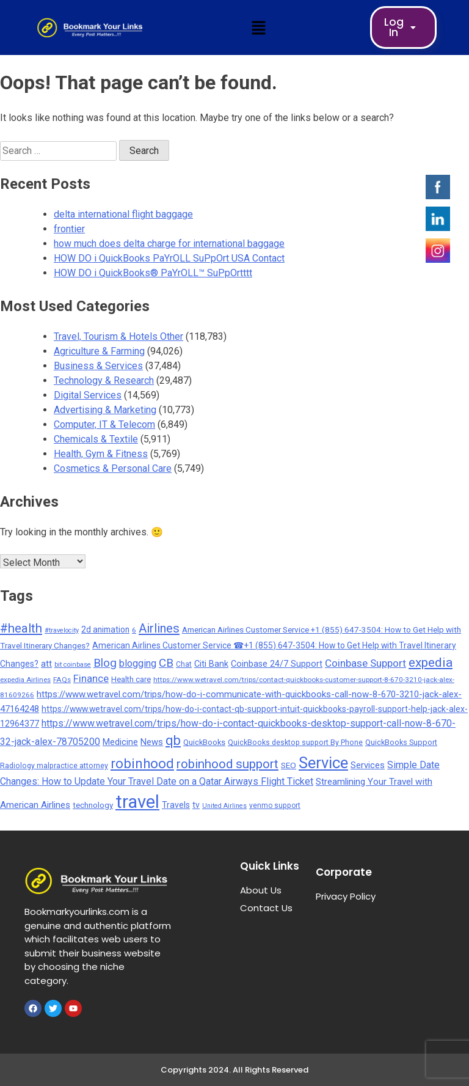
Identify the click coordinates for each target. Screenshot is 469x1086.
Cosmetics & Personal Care (113, 468)
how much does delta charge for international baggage (169, 243)
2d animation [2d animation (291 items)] (105, 629)
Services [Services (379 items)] (368, 765)
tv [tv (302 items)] (196, 805)
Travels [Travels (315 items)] (176, 805)
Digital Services (88, 395)
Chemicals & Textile (96, 439)
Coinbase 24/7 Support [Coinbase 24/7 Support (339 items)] (276, 664)
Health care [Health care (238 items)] (131, 679)
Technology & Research (104, 380)
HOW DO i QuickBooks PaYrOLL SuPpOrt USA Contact (169, 258)
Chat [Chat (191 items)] (184, 664)
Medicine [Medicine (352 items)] (120, 741)
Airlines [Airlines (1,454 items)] (159, 628)
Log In (403, 27)
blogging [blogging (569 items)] (137, 663)
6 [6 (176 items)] (134, 630)
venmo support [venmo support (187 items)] (274, 805)
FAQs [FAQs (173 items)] (62, 679)
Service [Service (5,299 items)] (323, 763)
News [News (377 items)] (151, 741)
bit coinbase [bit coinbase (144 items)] (72, 665)
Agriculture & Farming (99, 351)
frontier (69, 229)
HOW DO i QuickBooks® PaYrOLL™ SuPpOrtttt (153, 273)
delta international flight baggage (123, 214)
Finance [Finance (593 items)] (91, 678)
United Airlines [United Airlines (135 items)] (224, 806)
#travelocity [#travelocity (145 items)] (62, 630)
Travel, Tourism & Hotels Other (118, 336)
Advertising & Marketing (105, 410)
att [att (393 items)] (46, 663)
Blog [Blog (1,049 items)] (105, 663)
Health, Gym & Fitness (101, 454)
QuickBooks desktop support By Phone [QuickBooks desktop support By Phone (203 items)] (295, 742)
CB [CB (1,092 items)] (166, 663)
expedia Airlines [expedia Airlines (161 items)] (25, 679)
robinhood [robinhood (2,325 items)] (142, 763)
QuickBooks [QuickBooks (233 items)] (204, 742)
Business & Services (98, 366)
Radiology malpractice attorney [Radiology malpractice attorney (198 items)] (54, 765)
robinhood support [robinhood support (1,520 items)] (227, 764)
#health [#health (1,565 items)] (21, 628)
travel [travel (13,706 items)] (137, 801)
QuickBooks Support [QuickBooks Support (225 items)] (401, 742)
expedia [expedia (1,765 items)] (431, 662)
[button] (258, 27)
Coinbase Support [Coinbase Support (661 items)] (365, 663)
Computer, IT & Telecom (104, 424)
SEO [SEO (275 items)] (288, 765)
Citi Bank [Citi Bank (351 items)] (211, 663)
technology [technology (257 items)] (93, 805)
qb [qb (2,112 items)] (173, 740)
